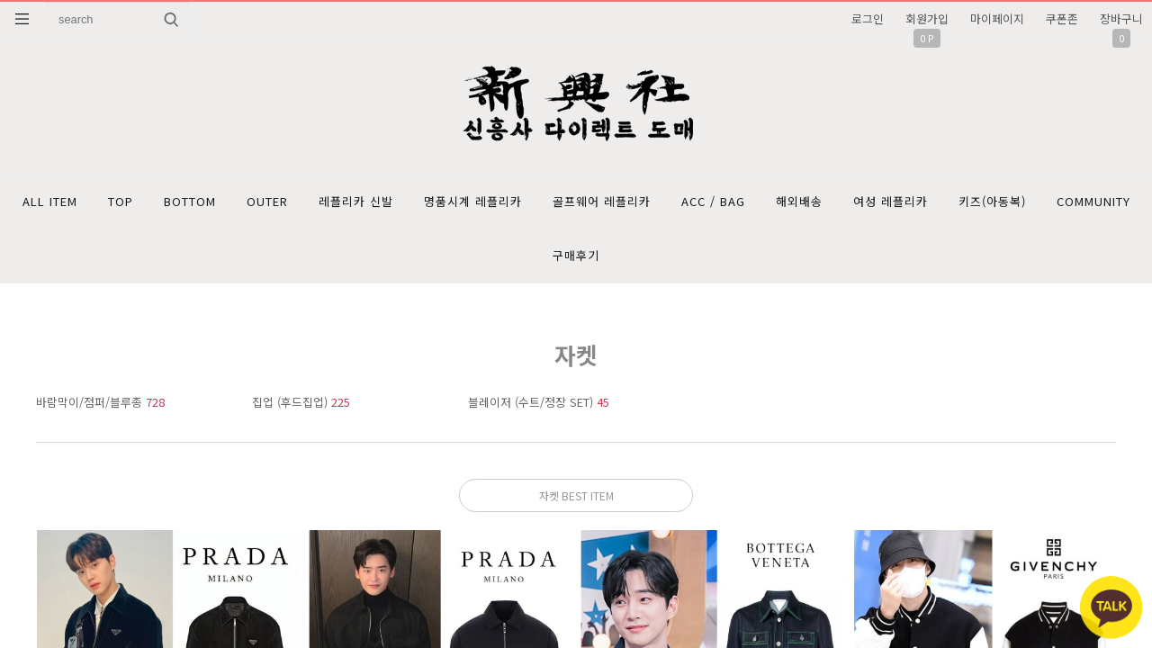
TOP (120, 201)
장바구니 (1121, 18)
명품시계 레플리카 (473, 201)
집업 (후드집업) (301, 401)
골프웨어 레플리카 (602, 201)
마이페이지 (997, 18)
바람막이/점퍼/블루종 (100, 401)
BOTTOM (190, 201)
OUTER (267, 201)
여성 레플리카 (890, 201)
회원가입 (927, 18)
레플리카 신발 (356, 201)
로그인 (867, 18)
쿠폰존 (1062, 18)
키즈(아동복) (992, 201)
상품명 (45, 2)
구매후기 (576, 255)
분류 (22, 19)
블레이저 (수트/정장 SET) (538, 401)
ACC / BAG (713, 201)
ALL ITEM (49, 201)
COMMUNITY (1093, 201)
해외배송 (799, 201)
